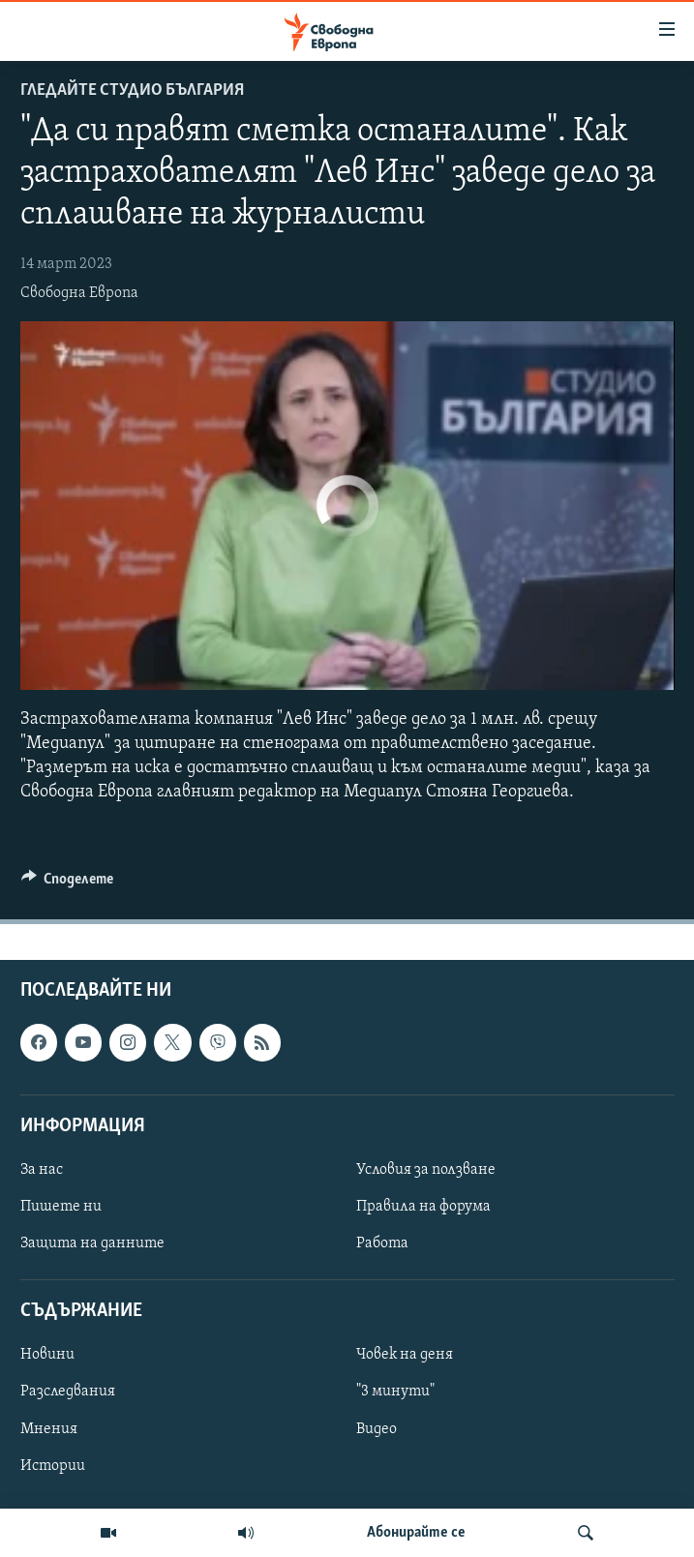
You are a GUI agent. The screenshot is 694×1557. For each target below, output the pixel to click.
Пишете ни (61, 1206)
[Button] (67, 883)
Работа (382, 1244)
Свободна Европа (79, 293)
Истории (52, 1466)
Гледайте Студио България (132, 90)
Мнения (48, 1429)
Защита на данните (92, 1244)
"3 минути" (395, 1392)
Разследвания (67, 1392)
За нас (41, 1170)
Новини (47, 1355)
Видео (376, 1429)
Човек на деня (404, 1355)
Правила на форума (423, 1206)
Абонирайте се (416, 1533)
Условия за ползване (426, 1170)
